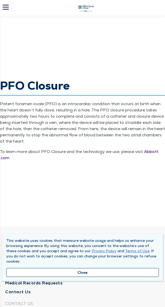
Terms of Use (137, 251)
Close (82, 272)
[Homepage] (86, 8)
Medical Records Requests (34, 283)
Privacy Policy (104, 251)
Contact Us (18, 292)
